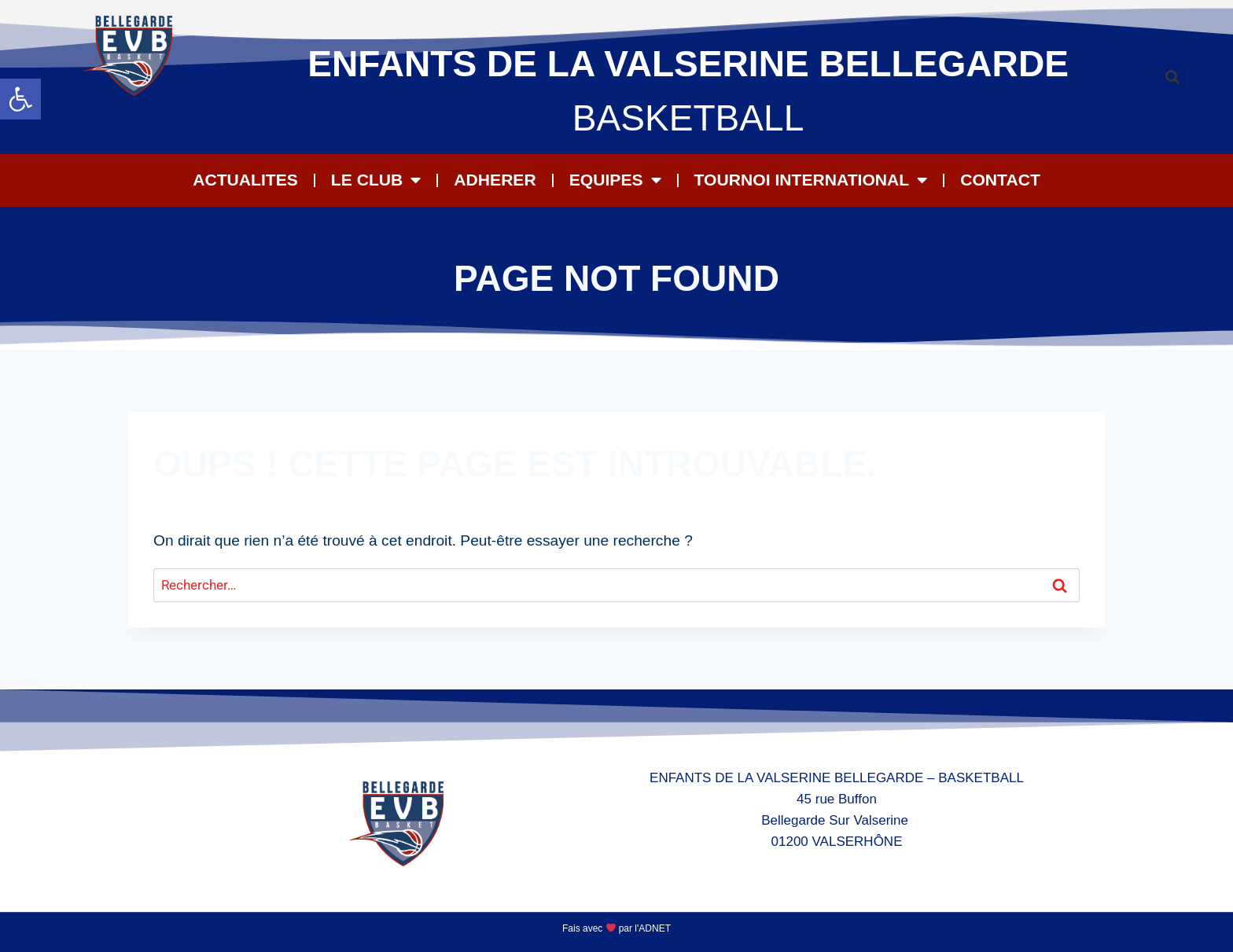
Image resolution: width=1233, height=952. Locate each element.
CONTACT (1000, 180)
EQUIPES (615, 180)
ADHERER (495, 180)
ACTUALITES (245, 180)
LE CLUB (376, 180)
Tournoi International (811, 180)
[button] (20, 99)
